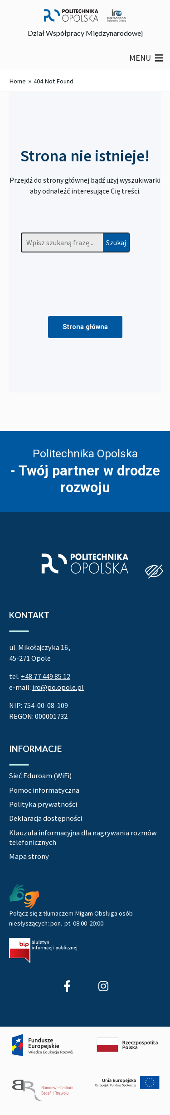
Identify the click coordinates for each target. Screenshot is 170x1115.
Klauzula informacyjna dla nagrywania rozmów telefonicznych (83, 837)
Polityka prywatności (43, 804)
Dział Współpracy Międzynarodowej (85, 33)
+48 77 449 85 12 (45, 676)
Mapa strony (29, 856)
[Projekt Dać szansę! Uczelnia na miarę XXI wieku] (85, 1068)
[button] (140, 58)
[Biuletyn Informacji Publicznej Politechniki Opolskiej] (43, 951)
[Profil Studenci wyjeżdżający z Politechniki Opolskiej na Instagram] (103, 985)
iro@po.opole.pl (58, 687)
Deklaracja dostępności (45, 818)
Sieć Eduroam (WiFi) (40, 775)
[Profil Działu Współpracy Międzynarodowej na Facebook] (67, 985)
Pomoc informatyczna (44, 790)
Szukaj (116, 242)
